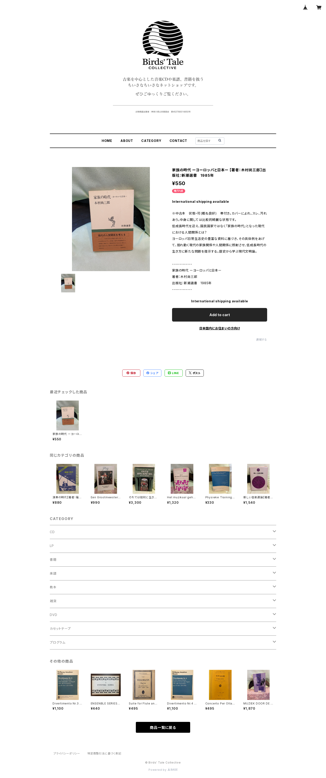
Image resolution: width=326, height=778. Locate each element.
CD (52, 532)
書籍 (53, 559)
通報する (261, 339)
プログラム (57, 642)
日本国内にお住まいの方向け (219, 328)
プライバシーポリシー (66, 753)
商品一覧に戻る (163, 727)
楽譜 (53, 573)
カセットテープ (60, 628)
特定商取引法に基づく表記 (104, 753)
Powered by (163, 769)
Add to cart (219, 315)
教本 (53, 587)
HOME (107, 141)
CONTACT (178, 141)
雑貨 (53, 601)
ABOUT (126, 141)
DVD (53, 615)
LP (52, 546)
